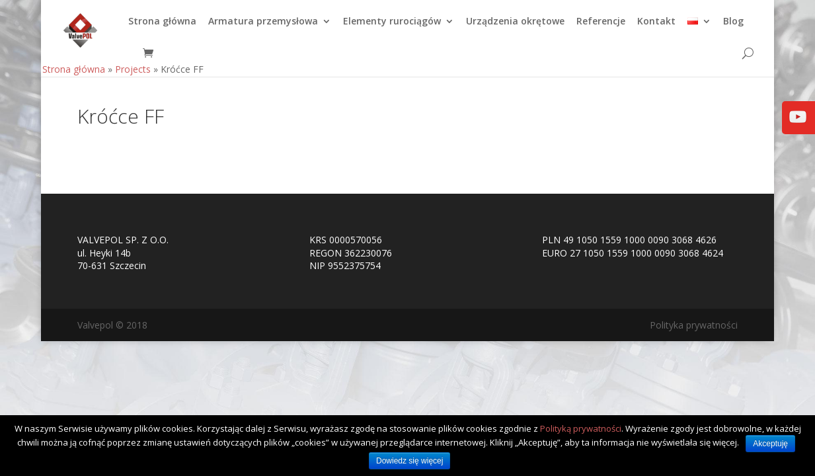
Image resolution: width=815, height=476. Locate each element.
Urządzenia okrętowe (515, 27)
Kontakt (656, 27)
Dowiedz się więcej (409, 460)
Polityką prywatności (580, 428)
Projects (133, 74)
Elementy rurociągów (392, 27)
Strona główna (162, 27)
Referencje (600, 27)
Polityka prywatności (694, 325)
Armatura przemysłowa (263, 27)
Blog (733, 27)
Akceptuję (770, 443)
